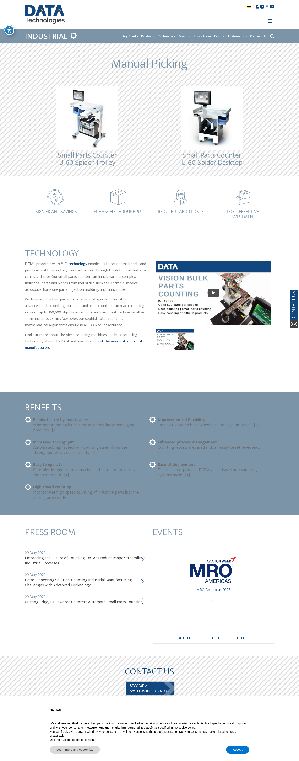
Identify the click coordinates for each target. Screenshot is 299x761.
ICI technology (75, 264)
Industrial (46, 36)
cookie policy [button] (186, 727)
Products (147, 36)
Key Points (130, 36)
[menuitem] (249, 7)
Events (219, 36)
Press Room (202, 36)
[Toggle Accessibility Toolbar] (9, 30)
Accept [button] (238, 749)
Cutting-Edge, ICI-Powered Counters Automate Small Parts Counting (85, 599)
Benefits (184, 36)
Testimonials (237, 36)
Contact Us (258, 36)
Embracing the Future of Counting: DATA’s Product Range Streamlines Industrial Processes (85, 558)
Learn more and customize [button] (74, 749)
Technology (166, 36)
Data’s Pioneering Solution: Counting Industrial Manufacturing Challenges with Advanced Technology (85, 580)
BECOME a (149, 688)
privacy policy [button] (157, 723)
